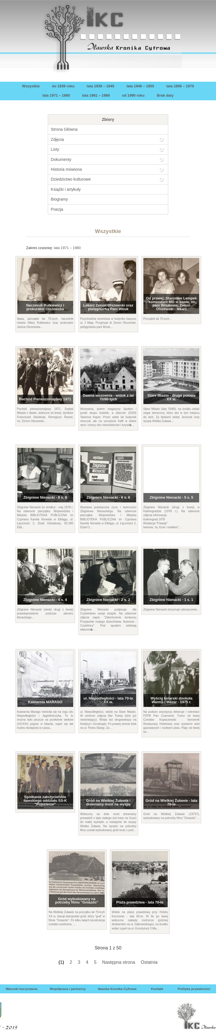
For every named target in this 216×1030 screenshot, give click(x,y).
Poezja (57, 209)
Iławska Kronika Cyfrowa (117, 989)
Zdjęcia (57, 139)
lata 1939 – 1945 (100, 86)
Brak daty (165, 95)
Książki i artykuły (66, 189)
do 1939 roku (63, 86)
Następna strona (118, 962)
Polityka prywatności (194, 989)
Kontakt (157, 989)
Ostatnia (149, 962)
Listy (55, 149)
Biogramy (59, 199)
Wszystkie (31, 86)
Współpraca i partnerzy (68, 989)
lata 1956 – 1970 (180, 86)
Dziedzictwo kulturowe (71, 179)
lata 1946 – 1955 (140, 86)
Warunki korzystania (21, 989)
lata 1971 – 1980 (56, 95)
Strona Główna (64, 129)
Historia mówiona (66, 169)
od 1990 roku (133, 95)
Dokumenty (61, 159)
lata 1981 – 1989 (96, 95)
